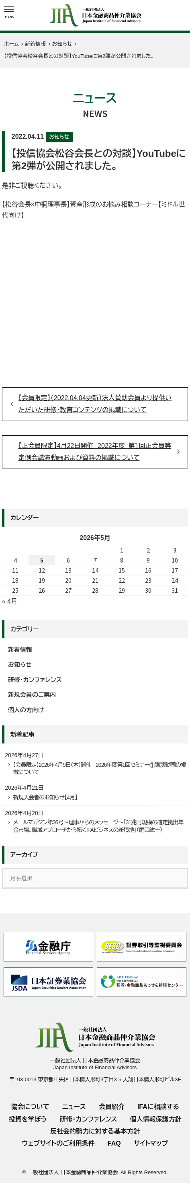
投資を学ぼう (27, 1119)
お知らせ (59, 137)
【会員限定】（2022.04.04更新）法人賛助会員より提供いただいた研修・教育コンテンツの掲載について (95, 403)
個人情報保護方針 (156, 1119)
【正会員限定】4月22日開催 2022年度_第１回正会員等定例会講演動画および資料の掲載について (94, 451)
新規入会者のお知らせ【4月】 (45, 797)
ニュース (74, 1106)
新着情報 (20, 649)
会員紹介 (112, 1106)
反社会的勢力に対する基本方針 (95, 1131)
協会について (30, 1106)
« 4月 (9, 601)
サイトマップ (151, 1143)
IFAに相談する (158, 1106)
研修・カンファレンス (35, 679)
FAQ (114, 1143)
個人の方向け (26, 710)
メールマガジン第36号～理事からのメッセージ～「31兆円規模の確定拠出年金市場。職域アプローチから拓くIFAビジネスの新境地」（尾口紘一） (98, 826)
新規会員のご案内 (32, 694)
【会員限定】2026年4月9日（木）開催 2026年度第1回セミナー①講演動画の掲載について (99, 768)
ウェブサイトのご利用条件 (58, 1143)
